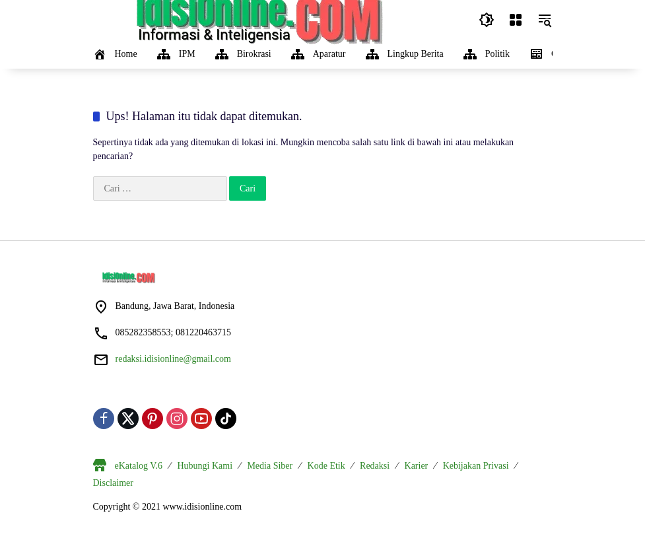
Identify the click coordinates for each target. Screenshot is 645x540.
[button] (486, 20)
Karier (416, 466)
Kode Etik (326, 466)
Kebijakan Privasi (476, 466)
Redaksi (375, 466)
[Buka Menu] (516, 20)
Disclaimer (113, 483)
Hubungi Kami (204, 466)
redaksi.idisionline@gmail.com (173, 359)
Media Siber (269, 466)
